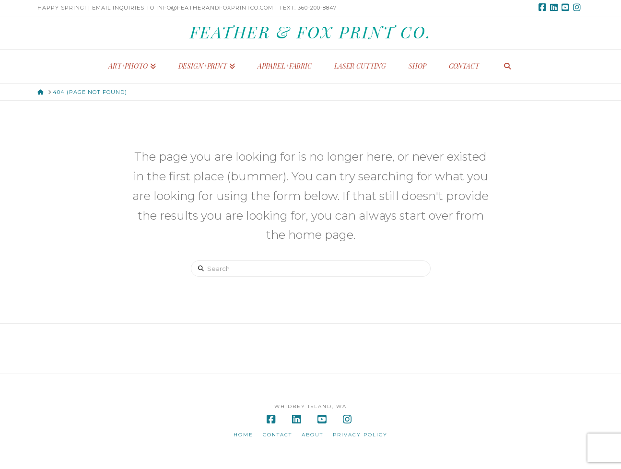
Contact (277, 435)
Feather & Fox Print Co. (311, 31)
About (312, 435)
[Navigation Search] (507, 66)
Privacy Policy (360, 435)
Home (243, 435)
